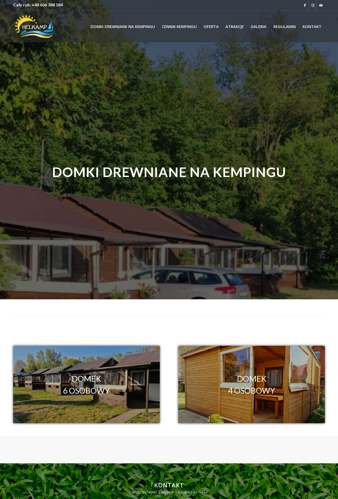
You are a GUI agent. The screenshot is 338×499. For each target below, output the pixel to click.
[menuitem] (122, 26)
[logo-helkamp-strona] (34, 26)
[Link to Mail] (321, 5)
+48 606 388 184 (47, 4)
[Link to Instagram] (313, 5)
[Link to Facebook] (305, 5)
